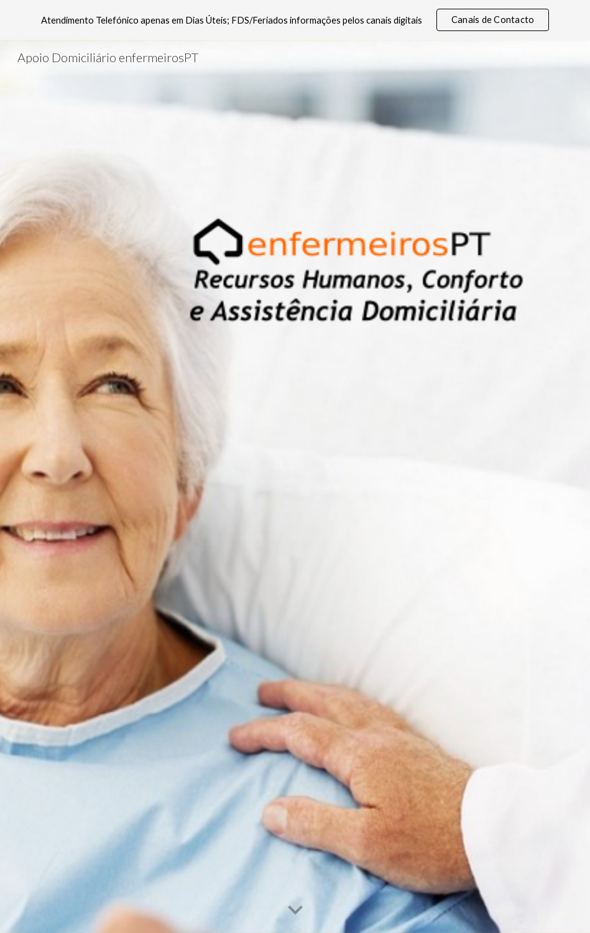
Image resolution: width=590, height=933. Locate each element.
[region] (295, 20)
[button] (295, 911)
